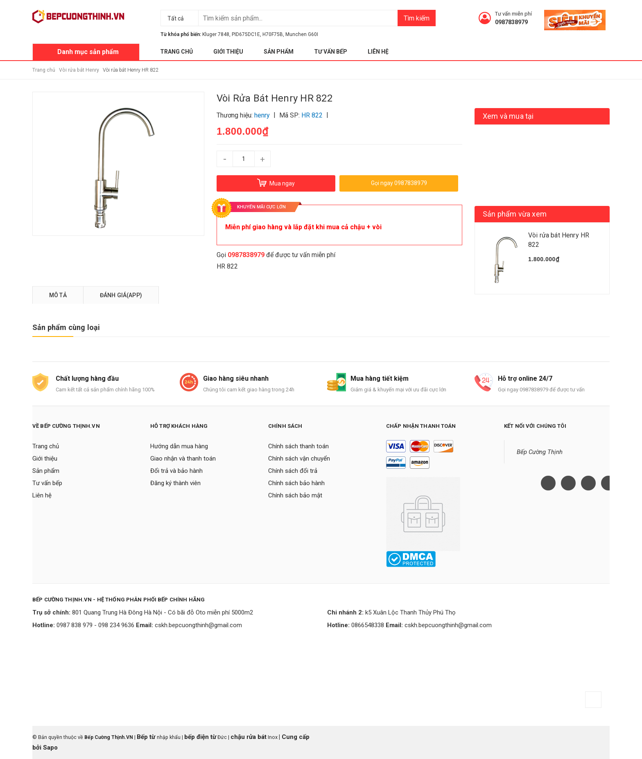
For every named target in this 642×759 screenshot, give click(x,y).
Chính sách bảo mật (295, 495)
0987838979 (511, 22)
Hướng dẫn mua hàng (179, 446)
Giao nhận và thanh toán (183, 458)
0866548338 (367, 625)
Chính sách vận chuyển (299, 458)
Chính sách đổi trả (292, 470)
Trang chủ (176, 51)
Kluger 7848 (215, 34)
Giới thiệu (228, 51)
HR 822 (227, 266)
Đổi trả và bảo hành (176, 470)
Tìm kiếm (417, 18)
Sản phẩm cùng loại (66, 327)
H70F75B (272, 34)
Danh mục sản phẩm (88, 52)
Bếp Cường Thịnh (540, 452)
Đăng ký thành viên (175, 483)
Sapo (50, 747)
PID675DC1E (246, 34)
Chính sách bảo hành (296, 483)
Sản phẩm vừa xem (515, 214)
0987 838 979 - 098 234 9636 (95, 625)
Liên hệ (378, 51)
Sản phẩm (279, 51)
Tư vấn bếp (330, 51)
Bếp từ (147, 737)
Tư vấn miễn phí (513, 14)
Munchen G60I (301, 34)
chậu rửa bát (249, 737)
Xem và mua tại (508, 116)
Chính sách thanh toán (298, 446)
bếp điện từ (200, 737)
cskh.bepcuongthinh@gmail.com (198, 625)
